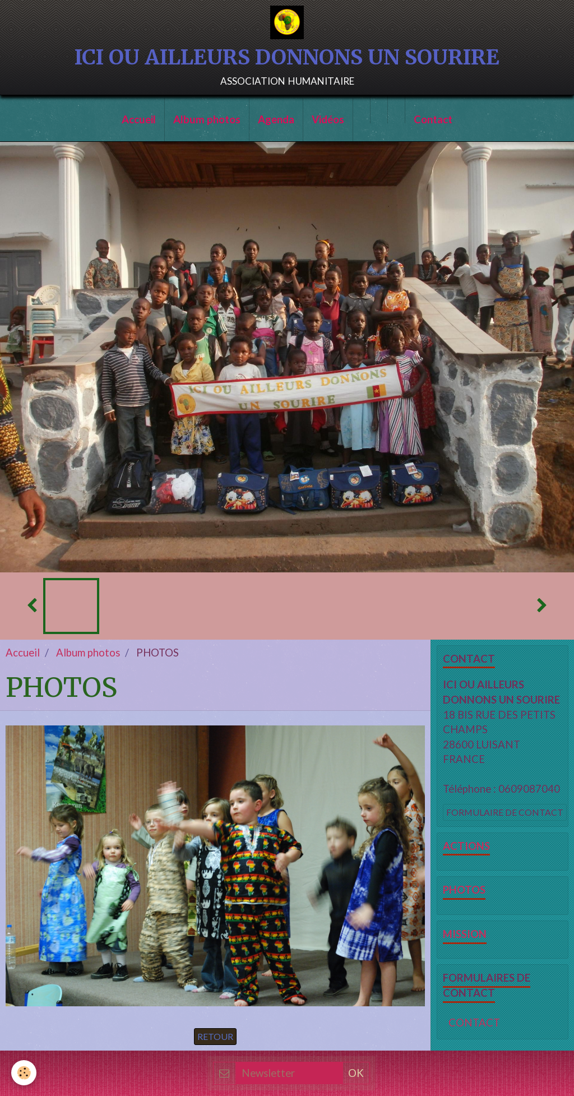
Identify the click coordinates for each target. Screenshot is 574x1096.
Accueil (139, 119)
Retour (215, 1036)
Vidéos (328, 119)
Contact (433, 119)
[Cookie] (23, 1072)
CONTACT (474, 1022)
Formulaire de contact (504, 812)
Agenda (276, 119)
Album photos (206, 119)
